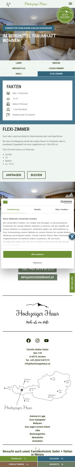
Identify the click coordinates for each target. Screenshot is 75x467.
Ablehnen (37, 263)
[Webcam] (37, 423)
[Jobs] (37, 430)
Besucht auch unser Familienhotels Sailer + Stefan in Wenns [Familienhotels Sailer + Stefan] (37, 453)
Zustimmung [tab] (13, 209)
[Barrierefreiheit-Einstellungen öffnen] (72, 236)
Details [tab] (37, 209)
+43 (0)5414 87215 (39, 360)
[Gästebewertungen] (37, 427)
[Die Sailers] (72, 283)
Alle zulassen (37, 254)
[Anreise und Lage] (37, 416)
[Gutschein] (37, 441)
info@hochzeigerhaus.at (37, 363)
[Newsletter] (37, 437)
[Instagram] (37, 340)
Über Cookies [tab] (61, 209)
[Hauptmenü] (70, 3)
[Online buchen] (65, 14)
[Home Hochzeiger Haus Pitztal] (36, 4)
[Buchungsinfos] (37, 434)
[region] (37, 231)
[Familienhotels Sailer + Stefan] (37, 448)
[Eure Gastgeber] (37, 419)
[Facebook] (28, 340)
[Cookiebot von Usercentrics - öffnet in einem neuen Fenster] (60, 202)
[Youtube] (46, 340)
